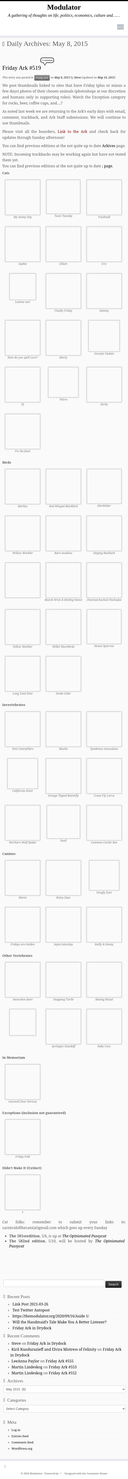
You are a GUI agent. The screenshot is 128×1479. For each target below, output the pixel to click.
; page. (107, 165)
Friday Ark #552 (63, 1372)
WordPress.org (21, 1448)
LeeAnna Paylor (25, 1361)
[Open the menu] (120, 27)
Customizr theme (97, 1473)
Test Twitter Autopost (31, 1310)
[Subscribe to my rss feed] (7, 1466)
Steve (77, 77)
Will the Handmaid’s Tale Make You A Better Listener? (60, 1322)
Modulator (64, 7)
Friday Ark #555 (60, 1361)
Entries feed (19, 1436)
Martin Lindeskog (26, 1367)
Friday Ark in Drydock (32, 1328)
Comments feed (22, 1442)
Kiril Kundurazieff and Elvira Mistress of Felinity (53, 1349)
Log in (15, 1430)
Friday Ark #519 (21, 67)
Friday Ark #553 (63, 1367)
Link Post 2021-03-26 (30, 1304)
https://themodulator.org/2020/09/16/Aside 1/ (51, 1316)
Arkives (108, 145)
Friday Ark (42, 77)
